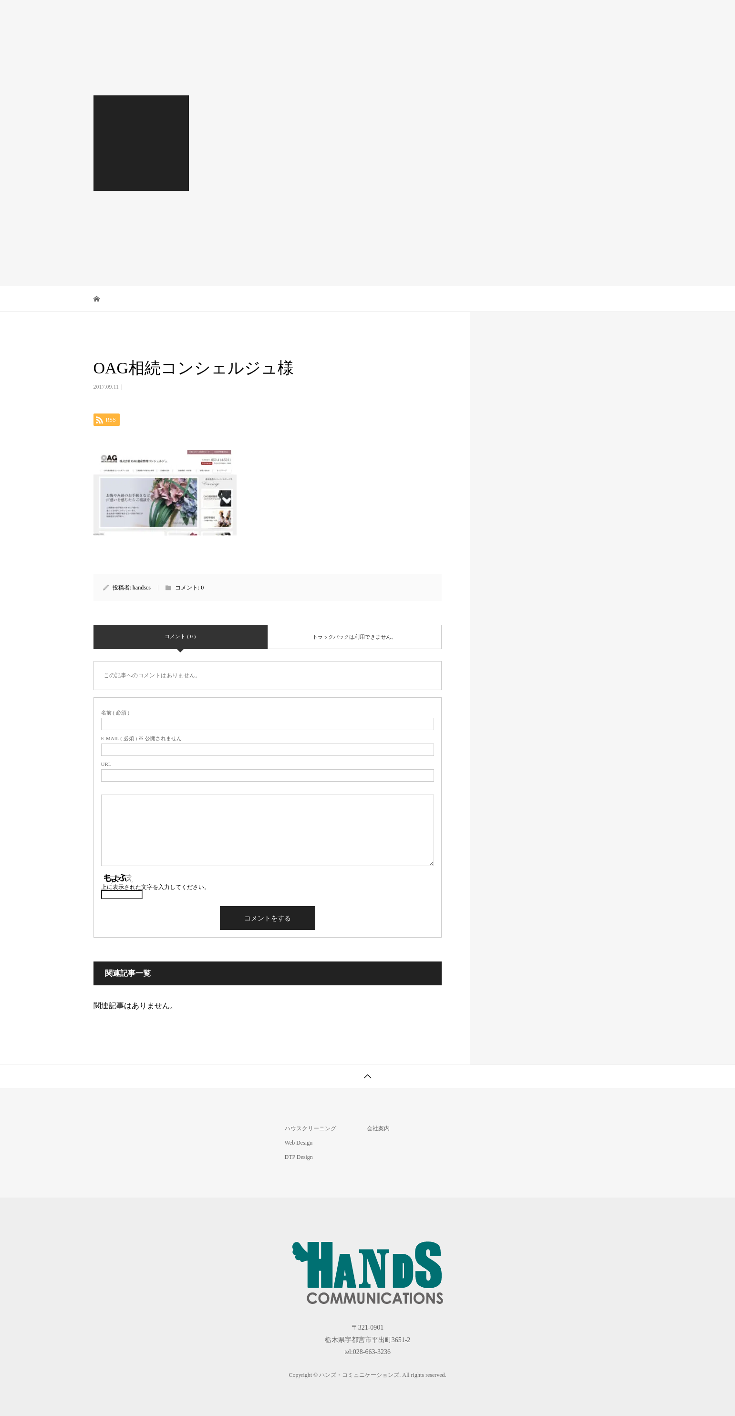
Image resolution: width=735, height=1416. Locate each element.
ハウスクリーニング (310, 1128)
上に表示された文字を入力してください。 (155, 887)
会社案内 (562, 16)
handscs (142, 587)
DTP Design (445, 16)
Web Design (505, 16)
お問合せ (615, 16)
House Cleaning (381, 16)
